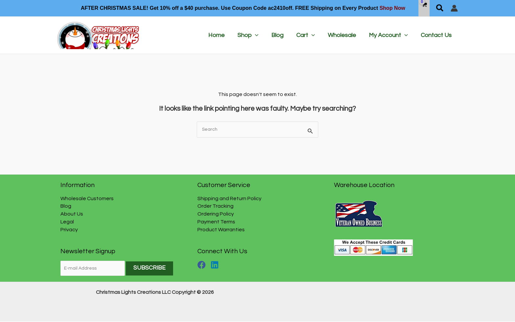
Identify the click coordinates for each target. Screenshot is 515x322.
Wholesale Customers (87, 198)
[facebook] (203, 265)
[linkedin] (216, 265)
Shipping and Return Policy (229, 198)
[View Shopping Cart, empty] (424, 8)
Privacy (69, 230)
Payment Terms (216, 222)
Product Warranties (221, 230)
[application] (260, 35)
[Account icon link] (454, 8)
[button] (440, 8)
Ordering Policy (215, 214)
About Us (71, 214)
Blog (65, 206)
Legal (67, 222)
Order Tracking (215, 206)
